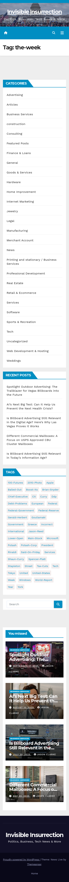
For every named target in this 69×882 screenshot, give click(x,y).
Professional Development (26, 273)
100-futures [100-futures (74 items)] (15, 482)
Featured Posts (18, 143)
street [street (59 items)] (28, 566)
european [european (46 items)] (37, 503)
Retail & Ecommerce (21, 293)
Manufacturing (17, 230)
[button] (53, 33)
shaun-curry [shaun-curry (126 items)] (16, 559)
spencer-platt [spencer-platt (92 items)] (36, 559)
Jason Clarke (45, 754)
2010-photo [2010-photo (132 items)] (35, 482)
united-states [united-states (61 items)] (41, 573)
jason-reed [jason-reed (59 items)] (36, 531)
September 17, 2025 (26, 666)
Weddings (14, 360)
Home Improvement (21, 192)
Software (13, 312)
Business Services (20, 114)
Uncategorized (17, 341)
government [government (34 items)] (15, 524)
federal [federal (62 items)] (52, 503)
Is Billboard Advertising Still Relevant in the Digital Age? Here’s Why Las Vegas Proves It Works (34, 422)
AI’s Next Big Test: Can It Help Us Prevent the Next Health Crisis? (33, 701)
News (11, 250)
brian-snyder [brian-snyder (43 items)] (50, 489)
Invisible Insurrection (34, 11)
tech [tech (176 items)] (56, 566)
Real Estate (15, 283)
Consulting (14, 133)
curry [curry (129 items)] (43, 496)
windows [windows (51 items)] (25, 579)
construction (16, 124)
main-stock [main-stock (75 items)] (35, 538)
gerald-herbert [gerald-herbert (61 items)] (17, 517)
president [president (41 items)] (47, 545)
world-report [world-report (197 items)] (43, 579)
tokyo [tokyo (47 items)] (11, 573)
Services (13, 302)
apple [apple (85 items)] (50, 482)
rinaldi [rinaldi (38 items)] (12, 552)
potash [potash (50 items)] (12, 545)
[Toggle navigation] (62, 32)
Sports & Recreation (21, 322)
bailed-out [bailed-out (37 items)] (15, 489)
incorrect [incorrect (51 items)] (47, 524)
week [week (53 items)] (11, 579)
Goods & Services (19, 172)
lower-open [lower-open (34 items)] (15, 538)
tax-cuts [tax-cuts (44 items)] (42, 566)
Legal (10, 221)
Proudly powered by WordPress (21, 859)
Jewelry (12, 211)
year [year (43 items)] (10, 586)
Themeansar (34, 864)
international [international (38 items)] (16, 531)
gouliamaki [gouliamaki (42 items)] (38, 517)
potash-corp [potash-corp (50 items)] (29, 545)
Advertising (15, 95)
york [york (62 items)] (20, 586)
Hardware (14, 182)
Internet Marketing (20, 201)
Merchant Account (20, 240)
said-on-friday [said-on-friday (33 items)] (30, 552)
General (12, 162)
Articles (12, 104)
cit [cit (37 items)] (34, 496)
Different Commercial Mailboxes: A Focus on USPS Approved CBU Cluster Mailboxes (32, 440)
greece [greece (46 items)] (32, 524)
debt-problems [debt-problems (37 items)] (17, 503)
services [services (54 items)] (50, 552)
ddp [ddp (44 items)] (54, 496)
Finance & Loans (19, 153)
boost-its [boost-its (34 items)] (32, 489)
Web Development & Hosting (28, 351)
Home (34, 873)
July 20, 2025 (22, 754)
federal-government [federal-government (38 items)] (21, 510)
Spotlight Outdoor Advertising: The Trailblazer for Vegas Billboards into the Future (33, 390)
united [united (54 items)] (24, 573)
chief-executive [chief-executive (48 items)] (18, 496)
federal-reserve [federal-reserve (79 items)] (48, 510)
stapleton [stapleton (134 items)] (14, 566)
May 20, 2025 (21, 796)
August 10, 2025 (24, 707)
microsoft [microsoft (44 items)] (53, 538)
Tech (10, 331)
